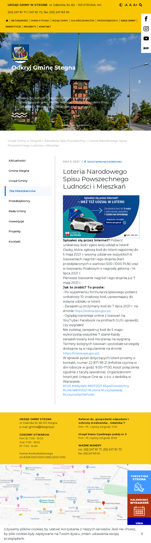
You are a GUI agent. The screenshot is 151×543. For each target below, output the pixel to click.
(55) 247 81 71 (93, 449)
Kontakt (45, 26)
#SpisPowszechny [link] (116, 386)
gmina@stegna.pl (41, 427)
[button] (139, 82)
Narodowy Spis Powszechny (64, 141)
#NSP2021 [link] (94, 386)
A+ (135, 5)
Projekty (30, 26)
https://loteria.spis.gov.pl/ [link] (93, 311)
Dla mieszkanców (82, 20)
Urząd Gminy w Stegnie (24, 141)
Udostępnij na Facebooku (103, 161)
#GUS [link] (67, 386)
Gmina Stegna (40, 20)
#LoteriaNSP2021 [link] (75, 390)
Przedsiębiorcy (107, 20)
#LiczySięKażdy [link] (111, 390)
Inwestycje (13, 26)
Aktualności (19, 20)
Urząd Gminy (60, 20)
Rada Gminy (128, 20)
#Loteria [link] (94, 390)
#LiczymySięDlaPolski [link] (78, 394)
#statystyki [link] (79, 386)
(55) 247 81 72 (112, 449)
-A (126, 5)
